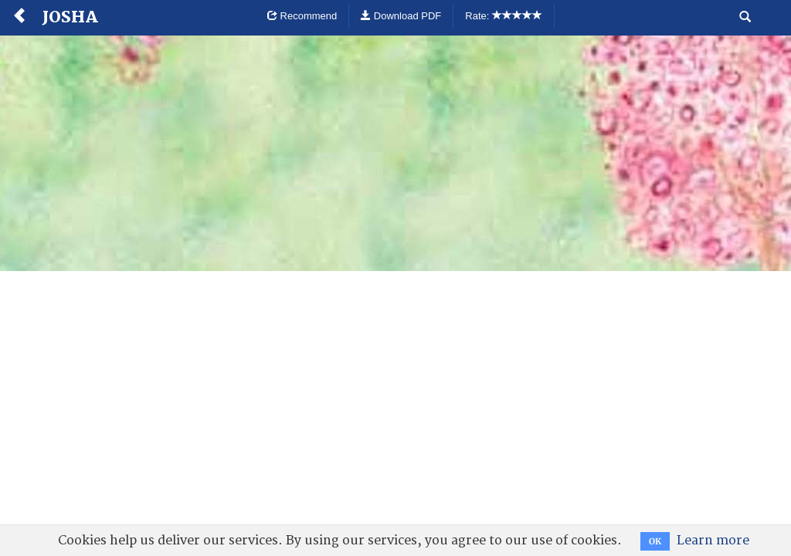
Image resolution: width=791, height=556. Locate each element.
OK (655, 541)
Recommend (302, 16)
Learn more (713, 540)
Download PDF (401, 16)
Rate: (503, 16)
